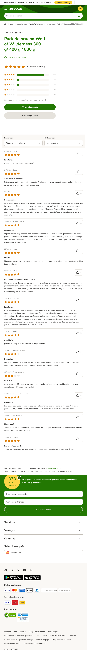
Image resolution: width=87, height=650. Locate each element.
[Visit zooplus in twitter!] (18, 570)
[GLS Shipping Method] (7, 603)
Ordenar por (49, 138)
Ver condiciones (54, 468)
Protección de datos (12, 643)
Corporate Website (37, 632)
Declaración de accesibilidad (35, 643)
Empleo (23, 632)
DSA (37, 635)
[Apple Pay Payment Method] (29, 590)
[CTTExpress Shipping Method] (15, 603)
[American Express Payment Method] (22, 590)
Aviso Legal (53, 632)
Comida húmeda (21, 24)
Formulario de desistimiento (54, 635)
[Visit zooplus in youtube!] (24, 570)
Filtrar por (8, 138)
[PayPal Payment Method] (37, 590)
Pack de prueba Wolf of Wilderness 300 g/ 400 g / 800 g (65, 24)
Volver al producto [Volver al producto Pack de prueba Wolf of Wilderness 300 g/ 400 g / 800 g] (30, 107)
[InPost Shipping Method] (22, 603)
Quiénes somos (10, 632)
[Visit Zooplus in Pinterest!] (31, 570)
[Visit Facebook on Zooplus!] (5, 570)
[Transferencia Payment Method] (64, 590)
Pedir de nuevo (63, 2)
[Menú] (5, 8)
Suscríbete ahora (43, 509)
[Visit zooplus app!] (13, 580)
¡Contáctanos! (45, 2)
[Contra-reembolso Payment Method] (49, 590)
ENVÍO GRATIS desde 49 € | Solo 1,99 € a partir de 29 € (28, 2)
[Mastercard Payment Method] (15, 590)
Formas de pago (42, 639)
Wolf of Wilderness (36, 24)
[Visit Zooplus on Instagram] (12, 570)
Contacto (72, 635)
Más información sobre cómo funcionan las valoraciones (25, 100)
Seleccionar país (14, 546)
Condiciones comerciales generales (18, 635)
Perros (10, 24)
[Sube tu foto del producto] (16, 57)
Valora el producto (30, 115)
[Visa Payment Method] (7, 590)
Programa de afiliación (62, 639)
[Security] (10, 615)
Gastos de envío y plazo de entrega (18, 639)
